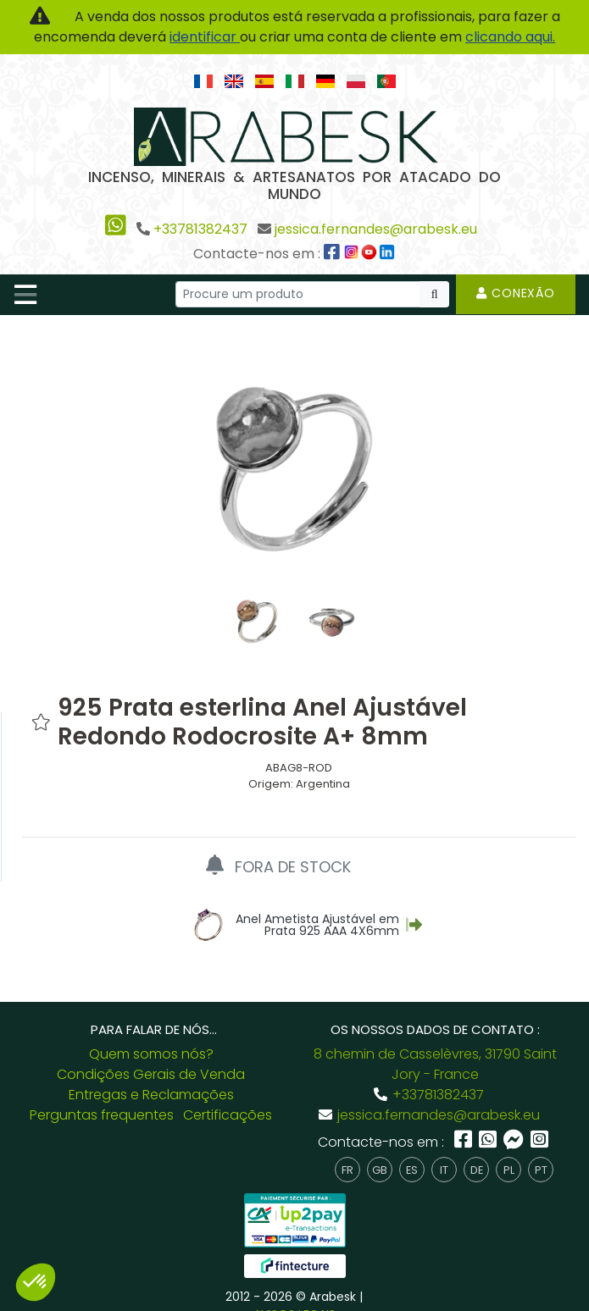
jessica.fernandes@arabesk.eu (376, 229)
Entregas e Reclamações (151, 1078)
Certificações (227, 1099)
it (444, 1153)
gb (379, 1153)
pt (541, 1153)
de (476, 1153)
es (412, 1153)
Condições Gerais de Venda (151, 1058)
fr (347, 1153)
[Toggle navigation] (25, 294)
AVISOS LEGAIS (294, 1298)
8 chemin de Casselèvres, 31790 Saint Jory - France (435, 1048)
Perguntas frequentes (102, 1099)
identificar (204, 37)
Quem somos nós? (151, 1038)
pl (508, 1153)
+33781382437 (200, 229)
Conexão (515, 293)
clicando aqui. (510, 37)
